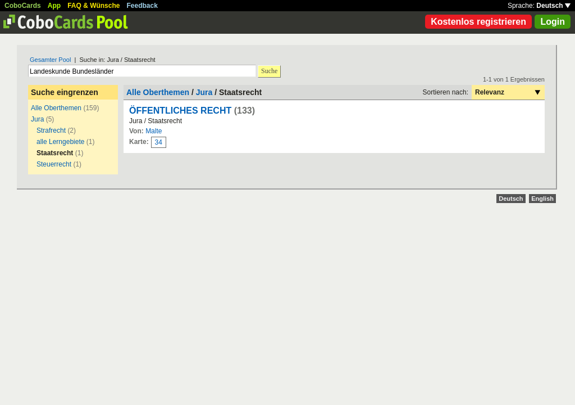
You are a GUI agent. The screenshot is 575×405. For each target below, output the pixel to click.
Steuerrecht (53, 164)
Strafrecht (51, 130)
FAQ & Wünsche (93, 6)
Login (552, 21)
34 (158, 142)
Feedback (142, 6)
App (54, 6)
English (542, 198)
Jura (37, 119)
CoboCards (22, 6)
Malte (153, 131)
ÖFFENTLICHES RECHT (180, 110)
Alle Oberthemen (56, 108)
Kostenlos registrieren (478, 21)
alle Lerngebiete (60, 142)
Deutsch (553, 6)
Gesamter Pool (50, 59)
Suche (269, 71)
